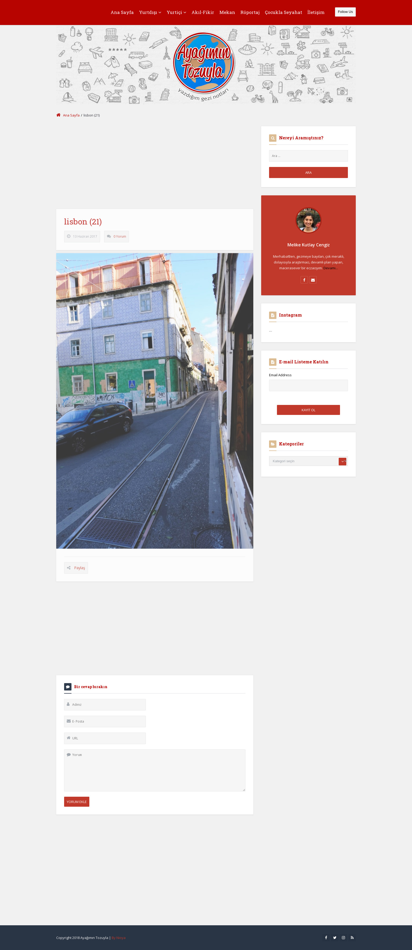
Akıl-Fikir (203, 12)
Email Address (280, 375)
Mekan (227, 12)
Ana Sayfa (122, 12)
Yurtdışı (150, 12)
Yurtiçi (176, 12)
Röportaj (250, 12)
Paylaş (79, 571)
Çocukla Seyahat (283, 12)
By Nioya (119, 937)
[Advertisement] (154, 163)
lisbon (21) (83, 225)
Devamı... (330, 268)
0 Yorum (120, 240)
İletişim (316, 12)
